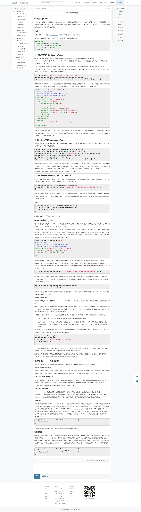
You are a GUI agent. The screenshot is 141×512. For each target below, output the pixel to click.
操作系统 (112, 2)
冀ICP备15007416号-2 (75, 509)
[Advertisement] (72, 468)
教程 (35, 8)
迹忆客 (15, 3)
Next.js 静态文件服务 (60, 503)
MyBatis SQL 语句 (20, 65)
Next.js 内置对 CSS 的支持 (61, 498)
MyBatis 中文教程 (42, 8)
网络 (101, 2)
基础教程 (119, 2)
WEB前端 (77, 2)
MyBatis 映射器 (19, 30)
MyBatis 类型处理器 (21, 27)
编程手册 (120, 40)
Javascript (121, 18)
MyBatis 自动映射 (20, 51)
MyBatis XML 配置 (19, 11)
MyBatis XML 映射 (19, 38)
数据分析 (120, 31)
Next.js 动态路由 (59, 491)
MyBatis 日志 (19, 68)
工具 (127, 2)
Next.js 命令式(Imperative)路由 (62, 488)
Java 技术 (120, 24)
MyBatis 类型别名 (20, 19)
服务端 (121, 11)
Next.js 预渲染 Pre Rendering (62, 493)
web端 (121, 14)
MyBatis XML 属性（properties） (97, 460)
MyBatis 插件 (19, 22)
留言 (46, 498)
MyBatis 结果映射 (20, 49)
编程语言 (86, 2)
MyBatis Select (19, 41)
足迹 (71, 493)
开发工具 (120, 34)
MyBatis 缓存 (19, 54)
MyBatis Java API (20, 62)
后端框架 (120, 27)
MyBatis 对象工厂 (20, 24)
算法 (106, 2)
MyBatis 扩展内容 (19, 57)
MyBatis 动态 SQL (20, 59)
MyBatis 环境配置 (20, 35)
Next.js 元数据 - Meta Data (61, 501)
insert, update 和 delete (22, 43)
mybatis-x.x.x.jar (53, 35)
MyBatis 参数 (19, 46)
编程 (46, 488)
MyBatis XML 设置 (20, 16)
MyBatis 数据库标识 (21, 33)
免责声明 (72, 491)
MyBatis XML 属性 (20, 14)
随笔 (46, 496)
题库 (46, 493)
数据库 (95, 2)
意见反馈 (72, 488)
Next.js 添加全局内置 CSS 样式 (62, 496)
